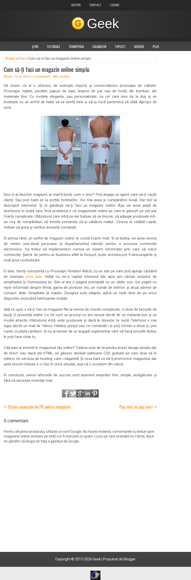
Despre (76, 5)
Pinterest (95, 393)
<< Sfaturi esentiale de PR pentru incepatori (37, 407)
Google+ (80, 393)
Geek (103, 23)
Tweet (73, 393)
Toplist (120, 46)
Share (66, 393)
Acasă (10, 58)
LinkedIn (88, 393)
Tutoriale (53, 46)
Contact (95, 5)
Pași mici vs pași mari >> (138, 407)
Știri (35, 46)
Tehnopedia (76, 46)
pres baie (34, 276)
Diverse (139, 46)
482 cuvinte (61, 76)
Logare (114, 5)
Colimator (99, 46)
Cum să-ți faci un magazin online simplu (46, 69)
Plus (156, 46)
